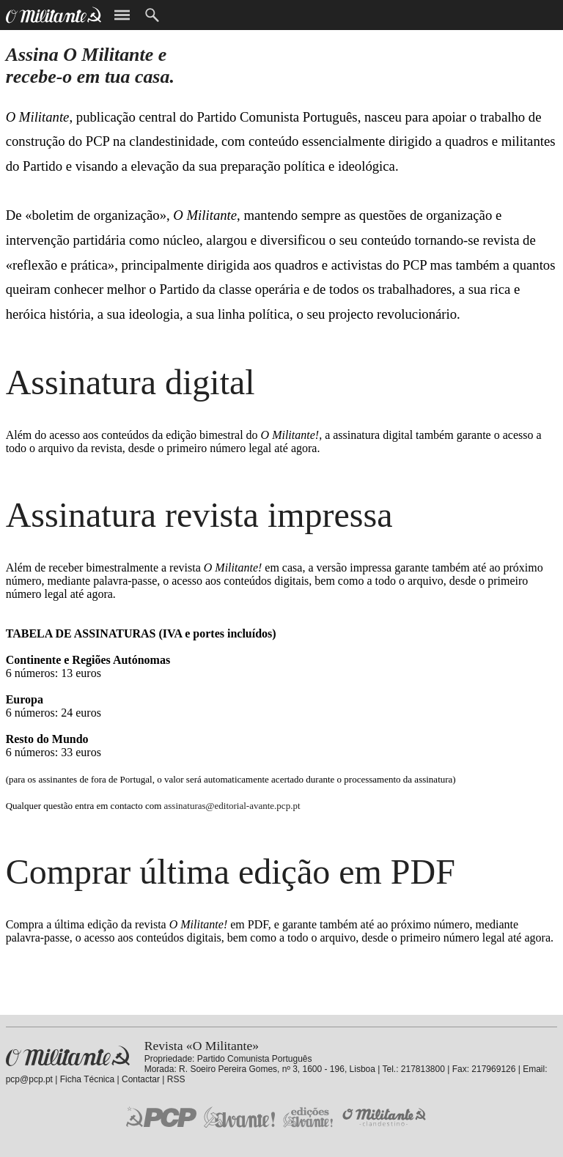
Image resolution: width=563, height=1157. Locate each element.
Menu (122, 15)
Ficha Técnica (87, 1079)
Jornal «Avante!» (239, 1117)
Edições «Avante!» (308, 1117)
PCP (161, 1116)
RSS (176, 1079)
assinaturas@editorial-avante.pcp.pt (232, 805)
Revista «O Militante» (68, 1056)
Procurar (152, 15)
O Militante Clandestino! (386, 1117)
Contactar (141, 1079)
